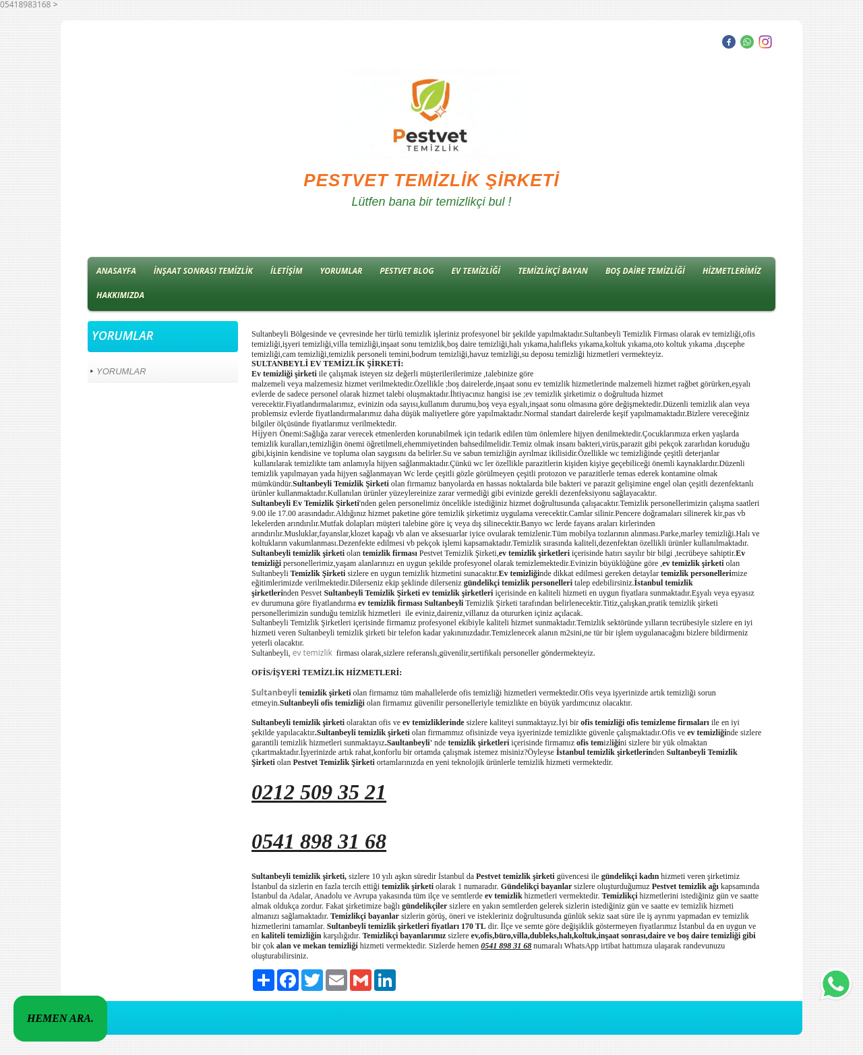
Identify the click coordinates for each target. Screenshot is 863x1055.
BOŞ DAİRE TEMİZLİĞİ (645, 271)
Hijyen (264, 433)
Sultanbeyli (275, 692)
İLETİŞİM (286, 271)
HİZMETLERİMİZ (732, 271)
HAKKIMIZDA (120, 295)
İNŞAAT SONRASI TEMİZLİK (203, 271)
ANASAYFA (116, 271)
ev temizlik (313, 652)
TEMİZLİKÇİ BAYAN (553, 271)
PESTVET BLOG (407, 271)
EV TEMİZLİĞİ (476, 271)
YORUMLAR (341, 271)
